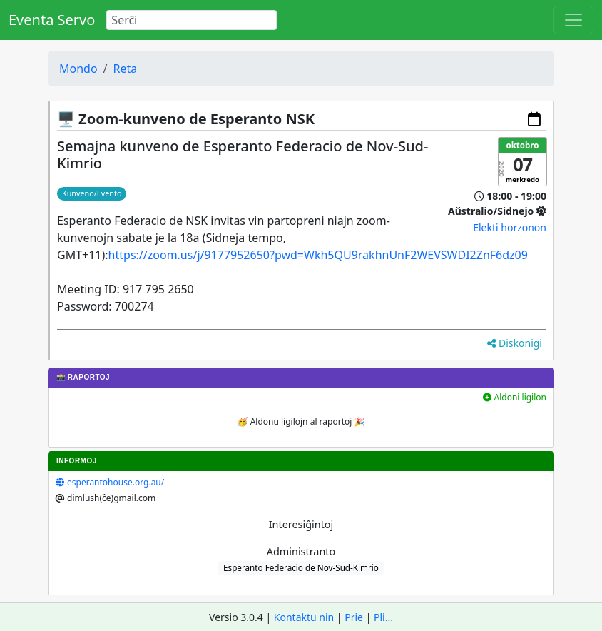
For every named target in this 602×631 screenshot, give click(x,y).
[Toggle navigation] (573, 20)
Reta (125, 68)
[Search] (191, 20)
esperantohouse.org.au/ (115, 482)
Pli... (383, 617)
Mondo (78, 68)
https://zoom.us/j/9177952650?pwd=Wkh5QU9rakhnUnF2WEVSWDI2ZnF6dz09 (318, 255)
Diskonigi (514, 343)
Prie (354, 617)
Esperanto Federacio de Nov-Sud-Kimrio (301, 567)
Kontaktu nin (304, 617)
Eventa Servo (52, 19)
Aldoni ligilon (514, 397)
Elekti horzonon (509, 227)
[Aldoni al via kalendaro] (534, 119)
